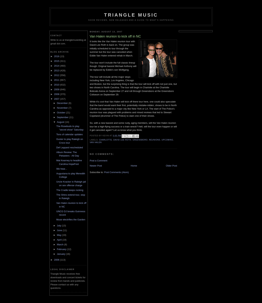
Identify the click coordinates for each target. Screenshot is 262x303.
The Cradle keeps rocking (69, 190)
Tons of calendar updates (69, 134)
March (60, 244)
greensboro (140, 140)
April (59, 239)
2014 (57, 65)
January (61, 254)
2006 (57, 259)
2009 (57, 89)
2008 (57, 94)
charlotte (105, 140)
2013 (57, 70)
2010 (57, 84)
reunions (154, 140)
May (59, 235)
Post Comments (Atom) (116, 172)
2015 (57, 61)
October (61, 112)
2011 (57, 80)
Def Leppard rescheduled (69, 147)
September (63, 117)
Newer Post (96, 165)
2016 (57, 56)
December (63, 103)
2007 (57, 99)
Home (134, 165)
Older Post (171, 165)
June (60, 230)
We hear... (61, 168)
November (63, 107)
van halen (96, 142)
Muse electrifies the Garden (70, 219)
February (62, 249)
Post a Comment (98, 160)
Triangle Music (131, 15)
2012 (57, 75)
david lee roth (122, 140)
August (61, 122)
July (59, 225)
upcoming (167, 140)
